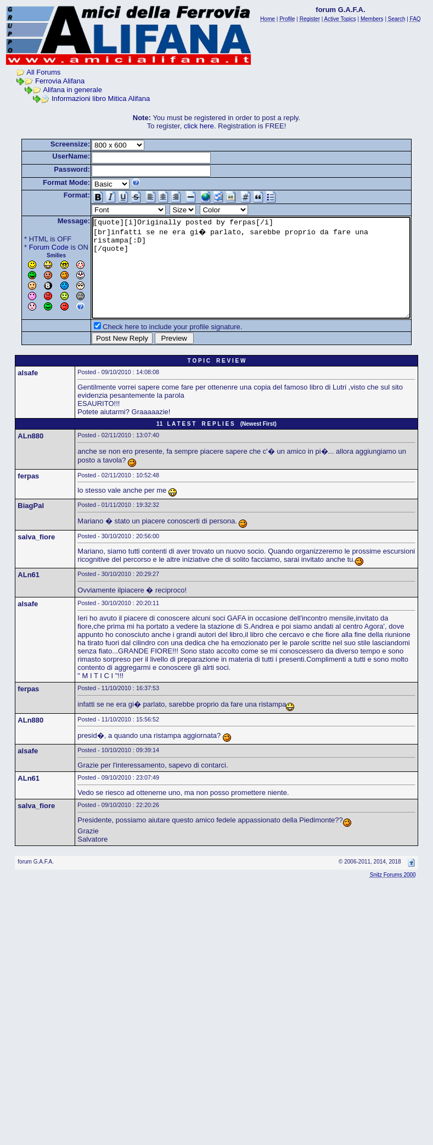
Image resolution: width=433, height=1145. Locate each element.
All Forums (33, 72)
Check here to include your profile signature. (155, 346)
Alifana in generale (62, 90)
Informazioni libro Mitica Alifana (90, 98)
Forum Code (32, 247)
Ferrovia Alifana (49, 81)
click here (201, 126)
